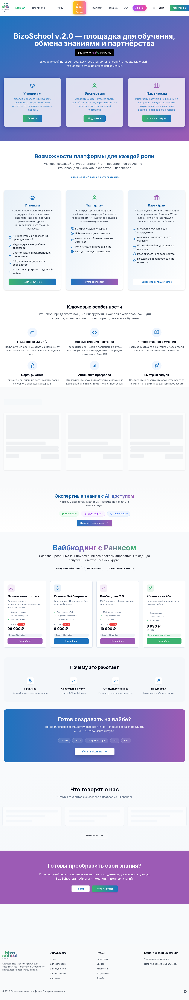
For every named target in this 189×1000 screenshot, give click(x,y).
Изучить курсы (105, 888)
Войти (162, 7)
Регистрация (179, 7)
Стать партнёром (156, 118)
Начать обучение (32, 282)
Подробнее (94, 118)
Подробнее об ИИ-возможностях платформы (95, 177)
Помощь (113, 7)
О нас (53, 959)
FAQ (125, 7)
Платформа (39, 7)
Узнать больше (94, 751)
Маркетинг (102, 968)
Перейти (32, 118)
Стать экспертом (94, 282)
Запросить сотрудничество (157, 282)
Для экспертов (58, 964)
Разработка (103, 973)
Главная (20, 7)
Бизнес (100, 964)
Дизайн (101, 978)
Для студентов (58, 968)
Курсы (61, 7)
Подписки (97, 7)
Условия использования (156, 959)
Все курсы (102, 959)
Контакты (55, 978)
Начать (80, 888)
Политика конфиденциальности (160, 964)
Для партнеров (58, 973)
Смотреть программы (94, 523)
